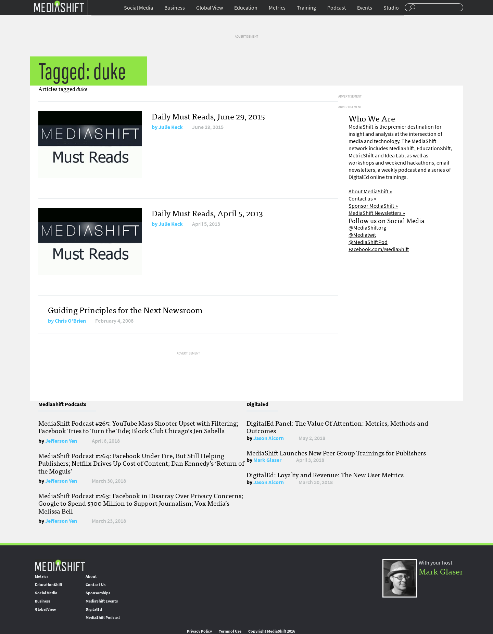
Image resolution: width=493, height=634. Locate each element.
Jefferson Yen (61, 440)
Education (245, 7)
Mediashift (59, 6)
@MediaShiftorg (367, 227)
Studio (391, 7)
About (91, 576)
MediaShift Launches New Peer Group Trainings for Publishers (336, 453)
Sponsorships (98, 593)
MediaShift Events (102, 601)
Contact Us (95, 584)
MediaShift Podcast (103, 617)
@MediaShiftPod (368, 242)
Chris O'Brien (70, 320)
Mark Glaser (267, 460)
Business (174, 7)
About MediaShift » (370, 191)
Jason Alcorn (268, 438)
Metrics (277, 7)
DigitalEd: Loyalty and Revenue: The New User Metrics (325, 474)
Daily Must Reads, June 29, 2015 (208, 115)
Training (306, 7)
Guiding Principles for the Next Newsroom (125, 309)
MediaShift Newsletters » (377, 213)
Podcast (336, 7)
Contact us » (362, 198)
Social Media (138, 7)
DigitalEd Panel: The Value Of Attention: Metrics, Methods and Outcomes (337, 427)
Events (364, 7)
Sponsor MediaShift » (373, 205)
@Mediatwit (362, 234)
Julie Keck (171, 127)
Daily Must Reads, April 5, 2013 (207, 212)
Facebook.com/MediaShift (379, 249)
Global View (209, 7)
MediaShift (60, 565)
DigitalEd (94, 609)
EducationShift (48, 584)
